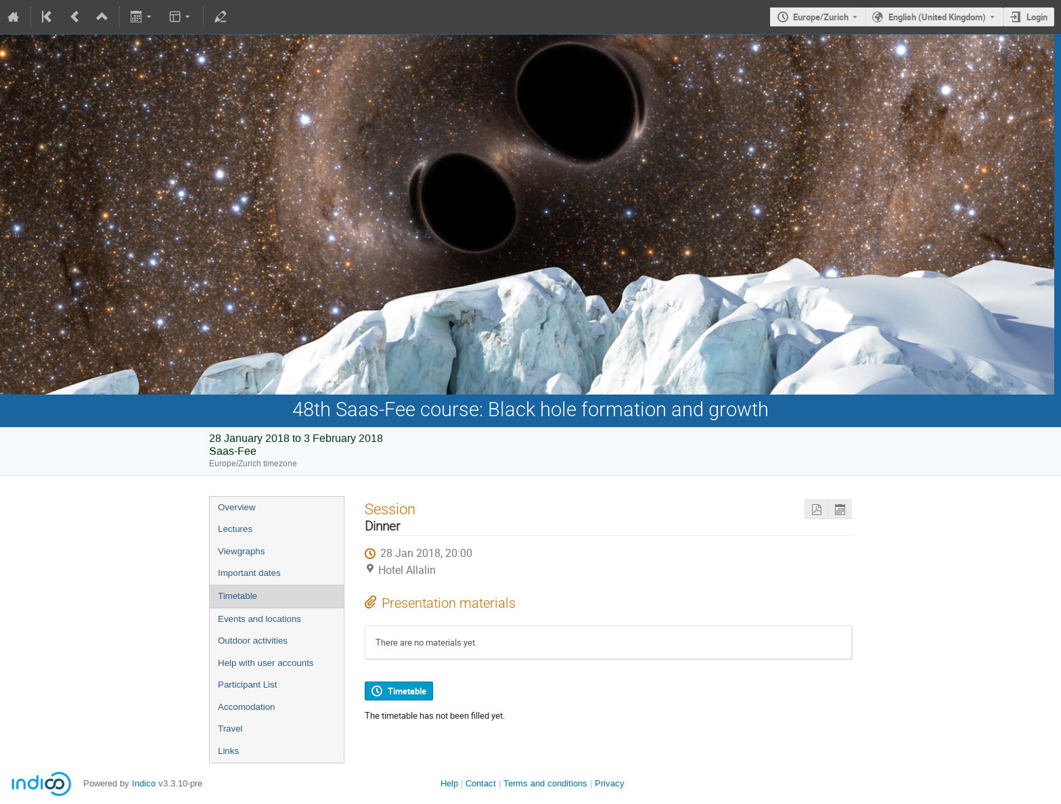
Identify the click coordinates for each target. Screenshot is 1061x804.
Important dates (249, 573)
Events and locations (259, 619)
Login (1036, 17)
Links (228, 751)
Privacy (610, 783)
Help (449, 783)
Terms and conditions (545, 783)
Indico (144, 783)
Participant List (247, 684)
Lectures (235, 529)
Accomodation (246, 707)
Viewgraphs (241, 551)
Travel (230, 728)
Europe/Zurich (821, 17)
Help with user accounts (266, 663)
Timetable (237, 596)
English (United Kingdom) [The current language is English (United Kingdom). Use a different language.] (937, 17)
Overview (237, 507)
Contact (481, 783)
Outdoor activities (253, 640)
